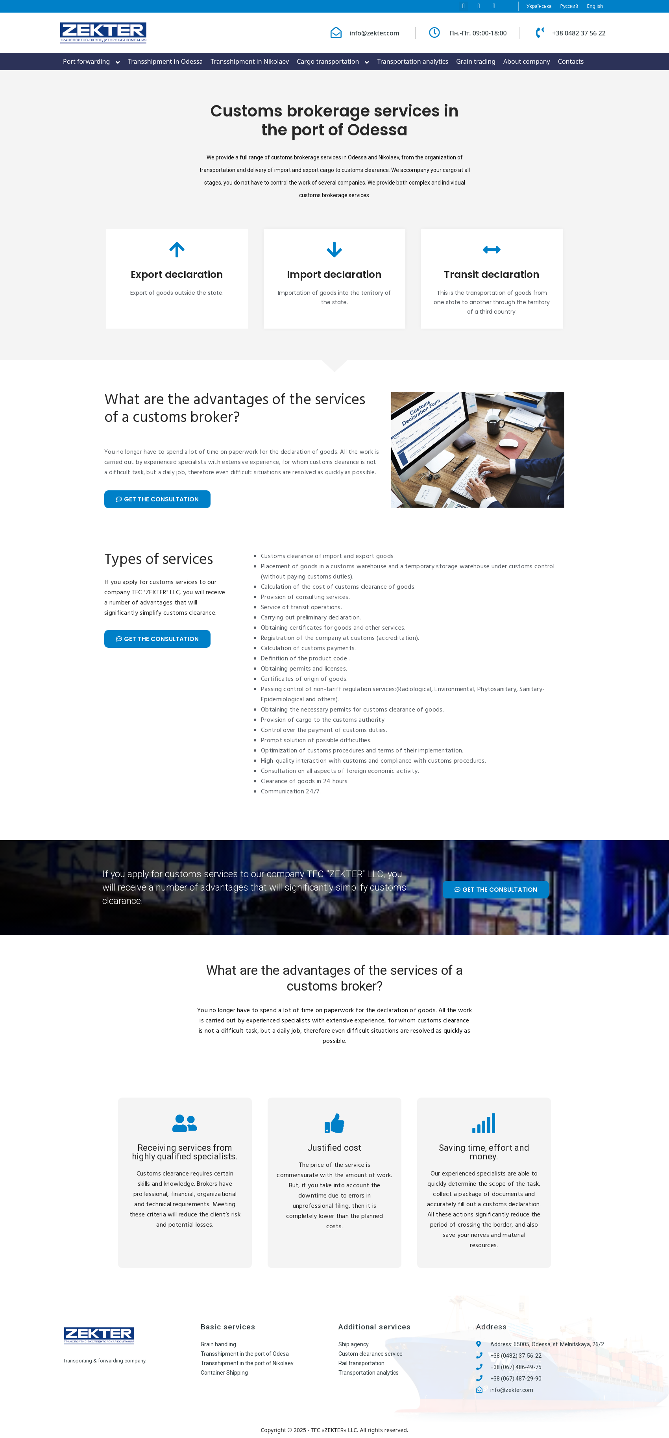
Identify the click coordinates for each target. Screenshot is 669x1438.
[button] (157, 499)
